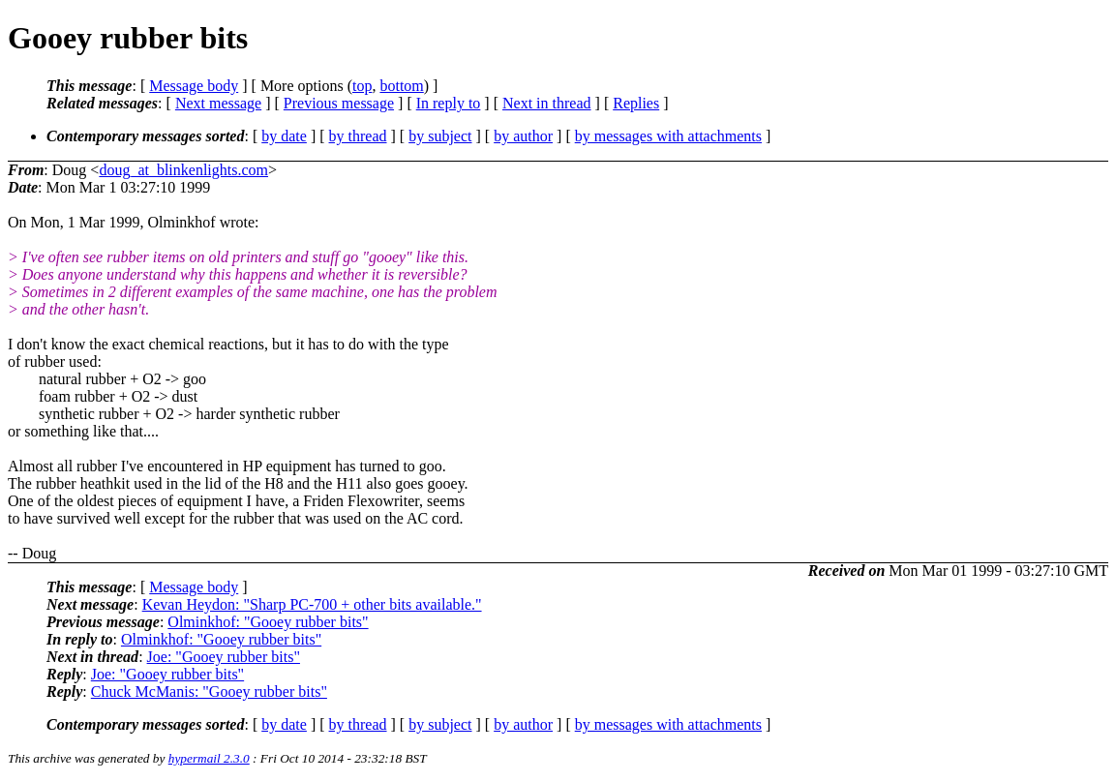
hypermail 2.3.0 (209, 758)
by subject (439, 136)
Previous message (339, 103)
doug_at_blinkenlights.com (183, 170)
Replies (636, 103)
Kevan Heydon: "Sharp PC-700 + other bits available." (312, 604)
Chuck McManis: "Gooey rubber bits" (209, 691)
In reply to (448, 103)
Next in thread (546, 103)
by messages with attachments (668, 136)
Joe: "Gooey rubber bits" (223, 656)
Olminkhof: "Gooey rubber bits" (267, 622)
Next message (218, 103)
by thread (358, 136)
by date (284, 136)
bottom (401, 85)
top (362, 85)
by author (523, 136)
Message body (193, 85)
